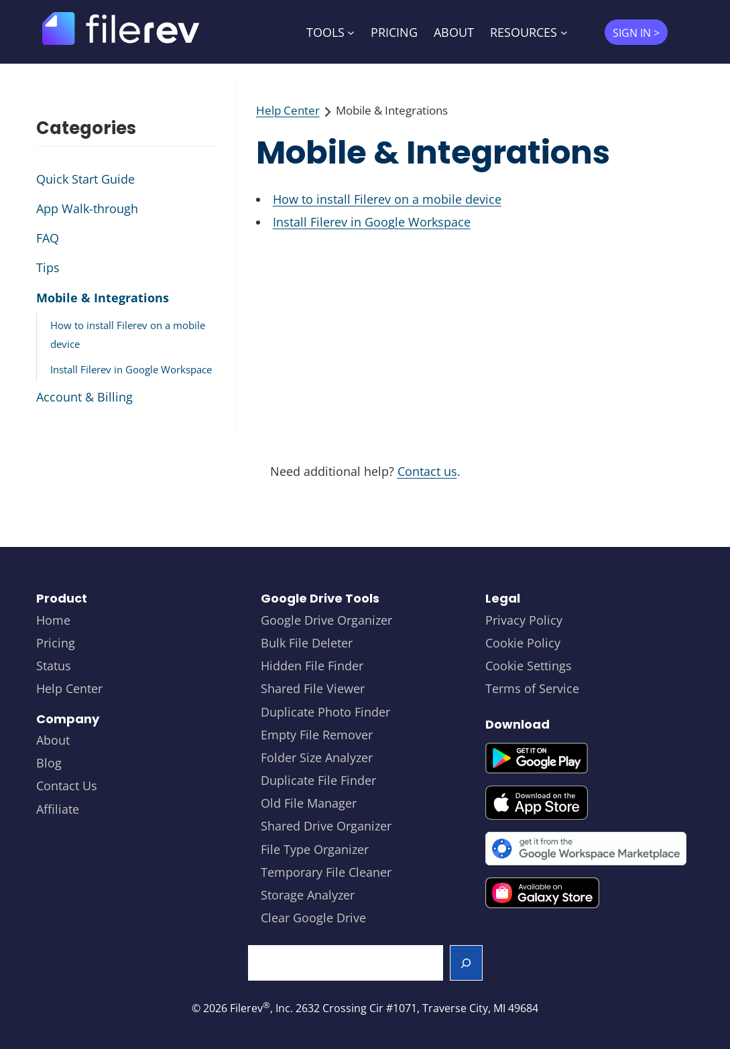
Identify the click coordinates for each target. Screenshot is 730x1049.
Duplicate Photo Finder (325, 712)
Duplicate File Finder (318, 780)
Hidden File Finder (312, 666)
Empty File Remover (317, 735)
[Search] (466, 962)
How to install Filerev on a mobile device (387, 199)
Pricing (55, 643)
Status (53, 666)
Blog (49, 763)
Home (53, 620)
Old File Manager (309, 803)
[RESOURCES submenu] (564, 32)
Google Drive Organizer (326, 620)
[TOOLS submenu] (351, 32)
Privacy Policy (523, 620)
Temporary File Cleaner (326, 872)
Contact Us (66, 786)
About (53, 740)
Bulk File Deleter (307, 643)
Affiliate (57, 809)
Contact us (427, 471)
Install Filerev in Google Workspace (372, 222)
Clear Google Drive (313, 918)
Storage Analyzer (308, 895)
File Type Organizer (315, 849)
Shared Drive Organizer (326, 826)
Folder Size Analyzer (317, 757)
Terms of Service (532, 688)
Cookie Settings (528, 666)
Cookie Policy (522, 643)
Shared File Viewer (313, 688)
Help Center (288, 110)
